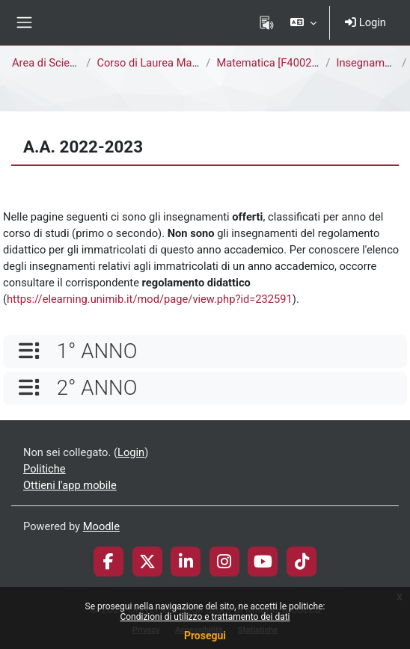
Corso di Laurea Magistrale (162, 63)
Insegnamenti (369, 63)
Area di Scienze (49, 63)
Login (365, 22)
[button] (303, 22)
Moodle (101, 526)
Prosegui (205, 636)
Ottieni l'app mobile (70, 485)
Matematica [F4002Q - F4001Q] (292, 63)
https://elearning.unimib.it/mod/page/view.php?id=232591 (150, 299)
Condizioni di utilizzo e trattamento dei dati (205, 617)
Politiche (44, 469)
